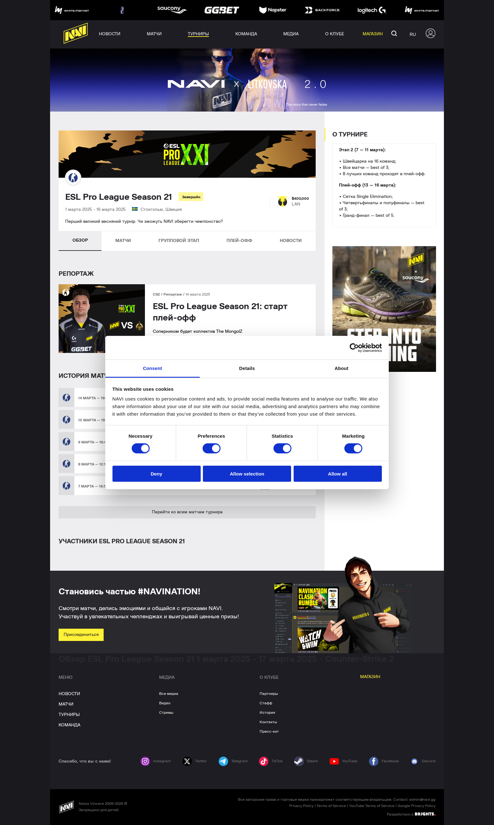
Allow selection (247, 473)
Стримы (166, 712)
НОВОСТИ (291, 241)
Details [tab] (247, 368)
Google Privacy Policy (416, 806)
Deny (156, 473)
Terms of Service (331, 806)
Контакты (268, 722)
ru (413, 34)
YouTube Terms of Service (371, 806)
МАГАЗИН (370, 677)
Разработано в (411, 814)
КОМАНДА (69, 725)
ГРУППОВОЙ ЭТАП (178, 241)
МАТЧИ (123, 241)
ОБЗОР (80, 240)
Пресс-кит (269, 731)
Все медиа (168, 693)
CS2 (157, 294)
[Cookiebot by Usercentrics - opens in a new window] (354, 347)
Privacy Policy (301, 806)
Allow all (337, 473)
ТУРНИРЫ (69, 714)
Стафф (266, 703)
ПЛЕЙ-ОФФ (239, 241)
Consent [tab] (152, 368)
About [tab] (341, 368)
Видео (164, 703)
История (267, 712)
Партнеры (269, 693)
